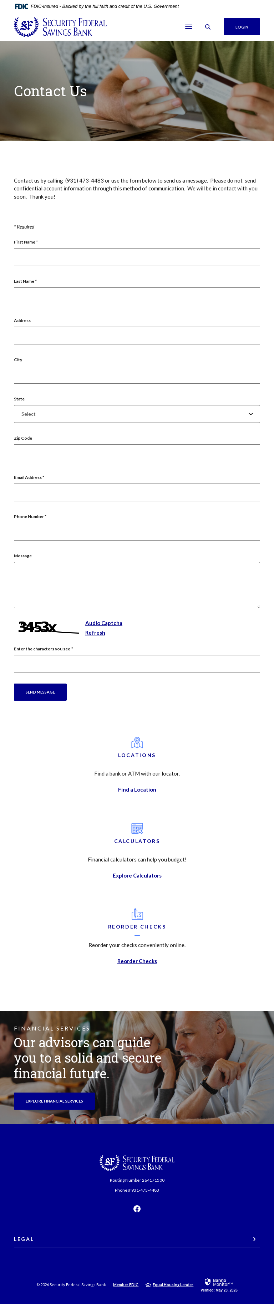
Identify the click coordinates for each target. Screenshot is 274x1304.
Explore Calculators (137, 875)
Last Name (25, 281)
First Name (26, 242)
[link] (219, 1285)
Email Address (29, 477)
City (18, 359)
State (19, 399)
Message (23, 555)
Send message (40, 692)
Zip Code (23, 438)
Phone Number (30, 516)
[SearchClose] (208, 27)
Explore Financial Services (60, 1100)
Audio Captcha (103, 623)
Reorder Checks (137, 961)
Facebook (137, 1208)
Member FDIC (125, 1284)
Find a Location (137, 789)
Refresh (95, 632)
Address (22, 320)
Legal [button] (24, 1239)
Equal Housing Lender (173, 1284)
